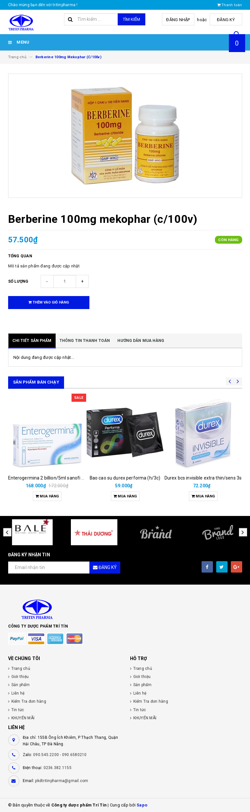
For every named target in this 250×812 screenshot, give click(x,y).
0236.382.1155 (58, 767)
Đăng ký (226, 19)
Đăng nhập (178, 19)
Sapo (142, 805)
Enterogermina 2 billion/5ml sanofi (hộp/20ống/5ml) (63, 477)
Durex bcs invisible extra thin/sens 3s (203, 477)
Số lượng (18, 281)
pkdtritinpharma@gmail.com (61, 780)
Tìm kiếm (131, 19)
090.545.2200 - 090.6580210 (60, 754)
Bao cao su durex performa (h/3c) (125, 477)
